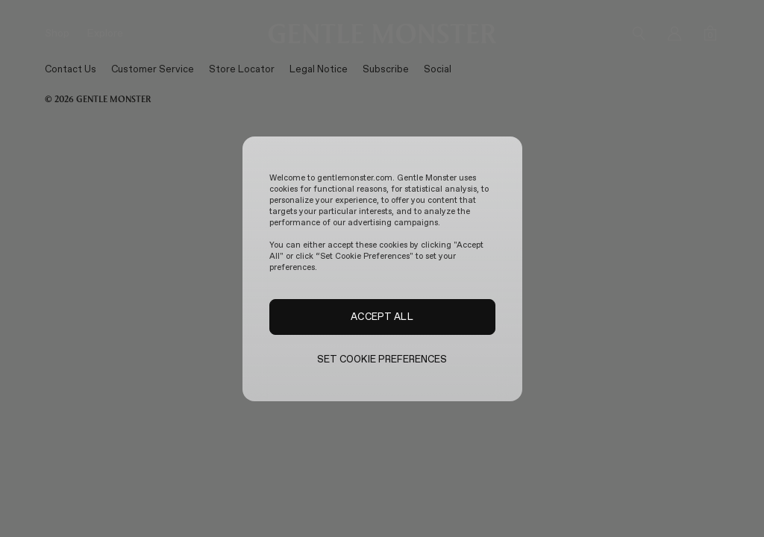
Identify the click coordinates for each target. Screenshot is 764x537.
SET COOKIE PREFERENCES (382, 359)
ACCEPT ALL (382, 316)
